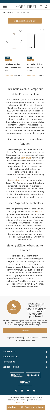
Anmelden (25, 330)
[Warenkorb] (46, 6)
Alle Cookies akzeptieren (32, 407)
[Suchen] (41, 6)
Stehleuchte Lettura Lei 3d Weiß (13, 66)
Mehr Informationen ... (25, 402)
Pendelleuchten (17, 180)
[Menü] (5, 6)
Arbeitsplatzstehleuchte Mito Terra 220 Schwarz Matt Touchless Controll (36, 66)
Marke (39, 211)
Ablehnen (12, 407)
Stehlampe (26, 158)
